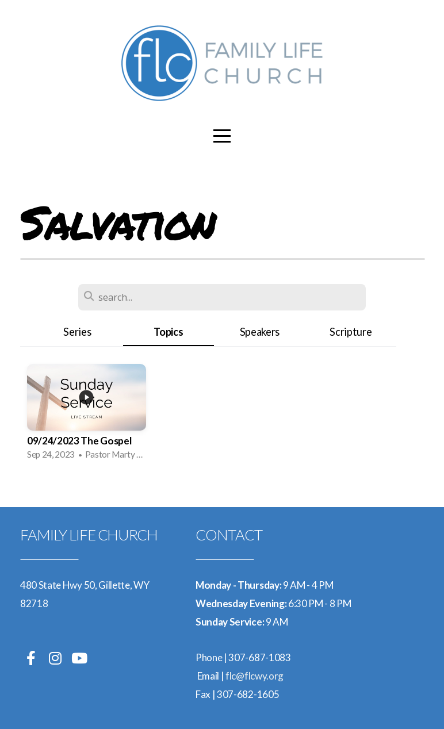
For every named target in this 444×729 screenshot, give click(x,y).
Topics (168, 331)
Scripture (351, 331)
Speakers (260, 331)
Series (77, 331)
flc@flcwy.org (254, 676)
